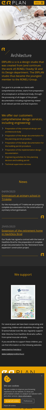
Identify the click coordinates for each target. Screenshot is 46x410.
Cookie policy (7, 393)
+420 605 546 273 (14, 398)
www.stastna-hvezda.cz (11, 349)
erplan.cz (30, 405)
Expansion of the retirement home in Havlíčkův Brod (22, 232)
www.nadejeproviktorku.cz (13, 354)
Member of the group (19, 380)
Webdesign (23, 408)
